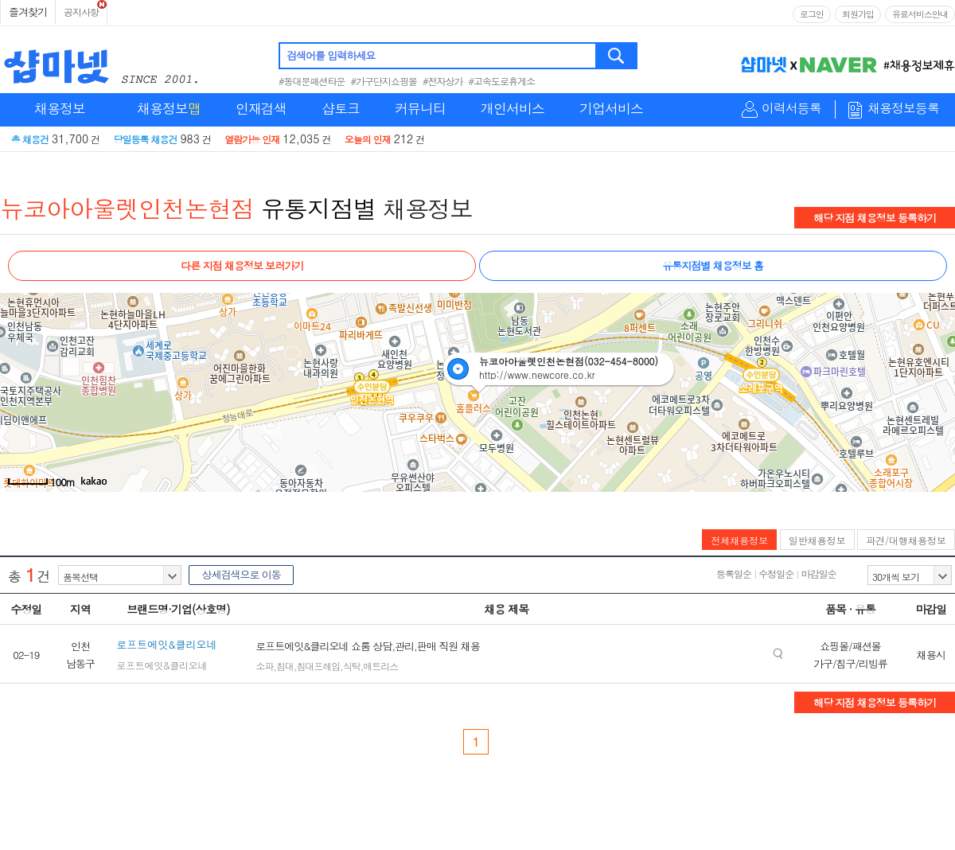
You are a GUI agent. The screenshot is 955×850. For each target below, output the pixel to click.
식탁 (352, 666)
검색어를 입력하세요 (330, 55)
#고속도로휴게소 (502, 81)
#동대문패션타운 (312, 81)
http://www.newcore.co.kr (537, 374)
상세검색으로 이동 (240, 574)
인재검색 (261, 108)
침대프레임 (318, 666)
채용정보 (59, 108)
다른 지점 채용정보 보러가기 (242, 265)
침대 (285, 666)
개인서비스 (512, 108)
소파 (264, 666)
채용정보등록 (903, 108)
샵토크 (341, 108)
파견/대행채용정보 (906, 540)
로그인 (812, 14)
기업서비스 (611, 108)
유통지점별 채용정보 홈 (712, 265)
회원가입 (858, 14)
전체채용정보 (739, 540)
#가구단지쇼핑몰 (384, 81)
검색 (617, 55)
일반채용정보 (817, 540)
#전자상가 (443, 81)
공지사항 (81, 11)
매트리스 (380, 666)
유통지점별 (318, 207)
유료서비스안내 (920, 14)
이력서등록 (791, 108)
